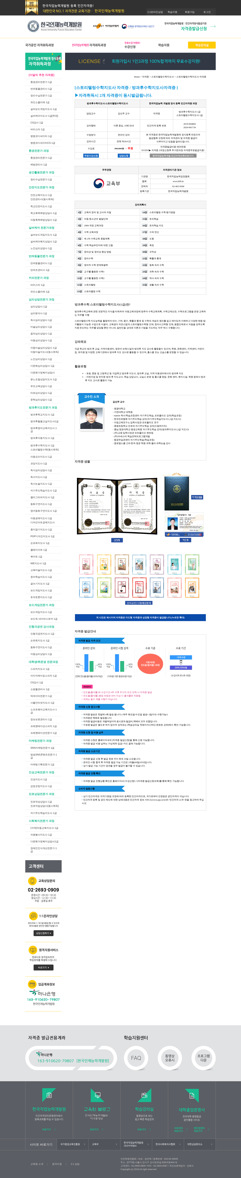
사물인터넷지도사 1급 (42, 702)
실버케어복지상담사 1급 (43, 241)
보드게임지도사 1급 (41, 590)
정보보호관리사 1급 (41, 719)
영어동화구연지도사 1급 (43, 510)
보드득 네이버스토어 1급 (43, 618)
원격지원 (57, 1164)
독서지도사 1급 (38, 477)
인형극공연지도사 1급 (42, 633)
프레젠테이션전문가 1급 (43, 733)
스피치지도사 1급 (40, 669)
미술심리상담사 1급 (41, 326)
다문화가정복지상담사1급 (44, 841)
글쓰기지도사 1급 (40, 583)
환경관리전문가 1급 (41, 82)
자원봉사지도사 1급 (41, 834)
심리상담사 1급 (38, 306)
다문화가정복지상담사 (42, 372)
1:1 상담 (75, 1164)
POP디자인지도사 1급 (42, 536)
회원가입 (190, 12)
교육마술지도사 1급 (41, 570)
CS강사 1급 (36, 122)
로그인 (207, 12)
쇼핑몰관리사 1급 (40, 689)
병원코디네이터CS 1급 (42, 142)
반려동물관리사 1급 (41, 88)
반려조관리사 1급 (40, 270)
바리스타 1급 (37, 129)
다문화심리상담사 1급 (42, 365)
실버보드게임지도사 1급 (43, 109)
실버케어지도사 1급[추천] (44, 115)
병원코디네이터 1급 (41, 136)
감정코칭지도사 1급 (41, 786)
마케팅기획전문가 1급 (42, 764)
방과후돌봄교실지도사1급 (44, 421)
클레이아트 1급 (38, 549)
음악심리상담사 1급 (41, 333)
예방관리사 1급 (38, 164)
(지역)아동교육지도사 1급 (44, 828)
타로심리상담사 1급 (41, 393)
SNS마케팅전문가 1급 (42, 747)
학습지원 (172, 12)
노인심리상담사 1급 (41, 248)
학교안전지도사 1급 (41, 206)
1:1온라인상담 (155, 12)
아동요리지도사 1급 (41, 456)
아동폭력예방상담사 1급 (43, 219)
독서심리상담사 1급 (41, 320)
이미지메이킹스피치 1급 (43, 675)
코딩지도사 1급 (38, 463)
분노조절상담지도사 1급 (43, 379)
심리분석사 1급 (38, 313)
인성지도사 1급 (38, 779)
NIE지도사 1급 (38, 563)
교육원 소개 (36, 1164)
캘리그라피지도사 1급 (42, 497)
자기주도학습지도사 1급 (43, 490)
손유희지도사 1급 (40, 543)
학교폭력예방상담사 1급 (43, 213)
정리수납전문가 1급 (41, 95)
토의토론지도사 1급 (41, 597)
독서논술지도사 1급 (41, 483)
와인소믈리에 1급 (40, 102)
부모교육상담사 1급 (41, 386)
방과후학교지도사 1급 (42, 414)
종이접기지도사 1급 (41, 529)
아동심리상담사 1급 (41, 340)
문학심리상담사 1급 (41, 399)
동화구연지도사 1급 (41, 504)
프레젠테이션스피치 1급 (43, 726)
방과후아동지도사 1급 (42, 438)
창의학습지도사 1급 (41, 576)
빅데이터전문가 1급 (41, 696)
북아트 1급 (36, 556)
